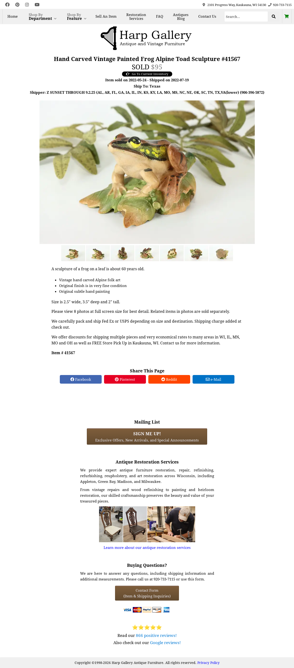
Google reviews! (165, 642)
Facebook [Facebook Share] (80, 379)
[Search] (246, 16)
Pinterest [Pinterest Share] (125, 379)
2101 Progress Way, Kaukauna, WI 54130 (236, 5)
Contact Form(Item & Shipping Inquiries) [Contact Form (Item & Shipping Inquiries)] (147, 593)
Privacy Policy (208, 662)
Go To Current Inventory (147, 74)
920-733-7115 (282, 5)
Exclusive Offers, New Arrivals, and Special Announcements (147, 436)
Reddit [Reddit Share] (169, 379)
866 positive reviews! (156, 635)
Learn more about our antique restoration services (147, 547)
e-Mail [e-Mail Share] (213, 379)
